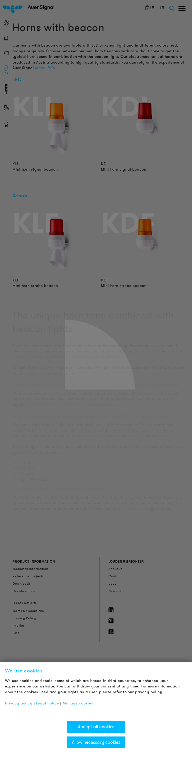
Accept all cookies (96, 726)
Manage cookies (78, 703)
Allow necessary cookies (96, 742)
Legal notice (47, 703)
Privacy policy (18, 703)
